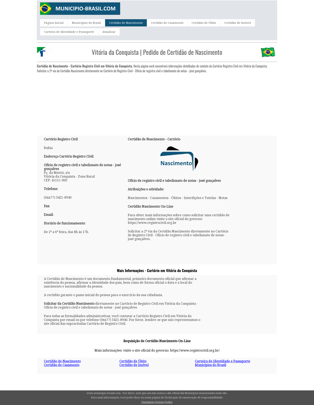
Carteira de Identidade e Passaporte (69, 31)
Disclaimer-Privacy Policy (157, 402)
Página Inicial (54, 22)
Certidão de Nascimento (126, 22)
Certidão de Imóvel (237, 22)
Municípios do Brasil (86, 22)
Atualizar (109, 31)
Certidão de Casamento (167, 22)
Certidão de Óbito (204, 22)
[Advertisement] (157, 103)
